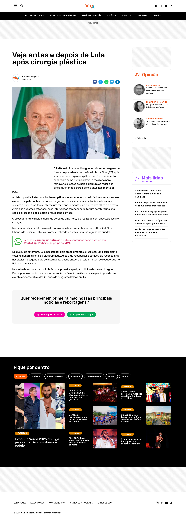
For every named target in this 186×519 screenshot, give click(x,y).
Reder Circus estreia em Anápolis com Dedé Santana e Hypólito (131, 394)
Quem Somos (20, 503)
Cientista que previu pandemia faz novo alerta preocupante (151, 204)
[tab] (21, 376)
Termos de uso (104, 503)
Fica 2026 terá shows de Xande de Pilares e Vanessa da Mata (79, 441)
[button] (95, 82)
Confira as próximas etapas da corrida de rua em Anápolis (78, 418)
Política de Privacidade (81, 503)
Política (111, 15)
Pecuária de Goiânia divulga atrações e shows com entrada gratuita (78, 395)
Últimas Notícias (34, 15)
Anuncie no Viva (57, 503)
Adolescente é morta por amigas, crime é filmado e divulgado (148, 193)
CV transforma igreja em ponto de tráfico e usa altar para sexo (151, 213)
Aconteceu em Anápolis (63, 15)
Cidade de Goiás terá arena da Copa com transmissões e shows (131, 418)
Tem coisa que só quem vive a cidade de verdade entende (157, 122)
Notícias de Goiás (91, 15)
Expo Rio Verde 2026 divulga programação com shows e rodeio (37, 442)
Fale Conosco (37, 503)
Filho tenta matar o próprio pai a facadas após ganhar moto (151, 222)
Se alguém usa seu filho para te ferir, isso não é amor (157, 106)
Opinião (157, 15)
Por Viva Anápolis (30, 76)
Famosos (142, 15)
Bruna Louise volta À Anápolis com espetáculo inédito (131, 441)
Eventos (127, 15)
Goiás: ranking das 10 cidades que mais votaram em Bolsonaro (150, 232)
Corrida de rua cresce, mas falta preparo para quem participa (156, 90)
